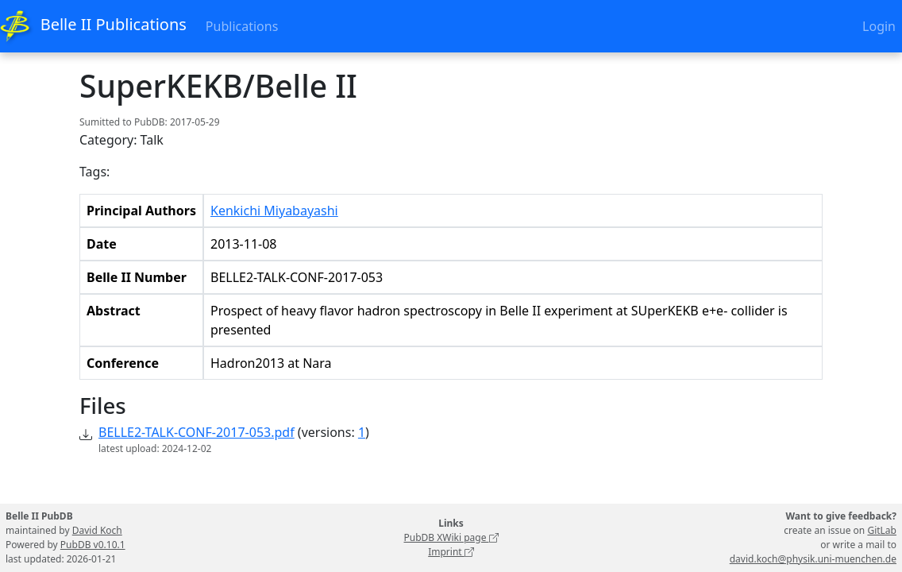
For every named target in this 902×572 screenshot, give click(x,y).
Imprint (451, 551)
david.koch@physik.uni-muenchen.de (813, 559)
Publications (242, 26)
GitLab (881, 530)
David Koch (97, 530)
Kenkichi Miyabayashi (274, 210)
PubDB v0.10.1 (92, 544)
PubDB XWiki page (450, 537)
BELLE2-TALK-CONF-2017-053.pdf (196, 432)
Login (879, 26)
